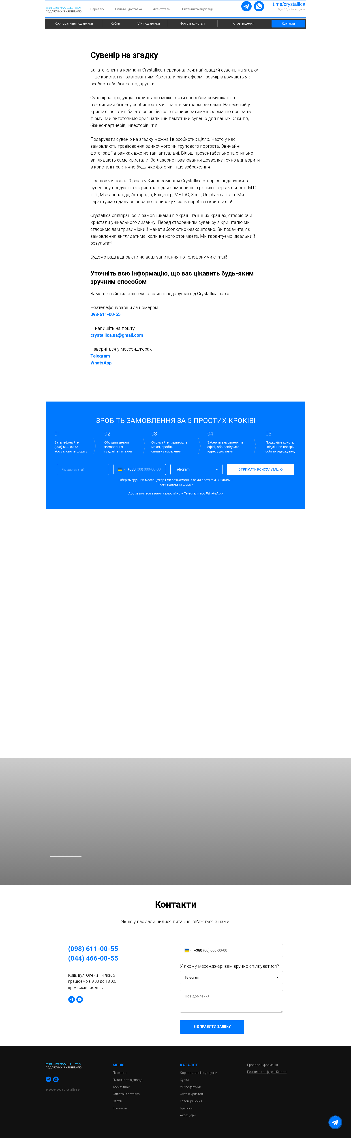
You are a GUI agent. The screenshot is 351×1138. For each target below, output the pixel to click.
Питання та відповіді (197, 9)
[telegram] (71, 999)
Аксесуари (188, 1115)
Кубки (115, 23)
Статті (117, 1101)
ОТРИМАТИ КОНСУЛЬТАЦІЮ (260, 469)
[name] (83, 469)
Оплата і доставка (128, 9)
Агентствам (162, 9)
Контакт (119, 1108)
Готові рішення (242, 23)
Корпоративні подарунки (74, 23)
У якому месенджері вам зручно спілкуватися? (229, 966)
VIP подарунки (148, 23)
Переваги (97, 9)
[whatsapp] (79, 999)
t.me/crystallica (289, 4)
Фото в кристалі (192, 23)
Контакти (288, 23)
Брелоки (186, 1108)
